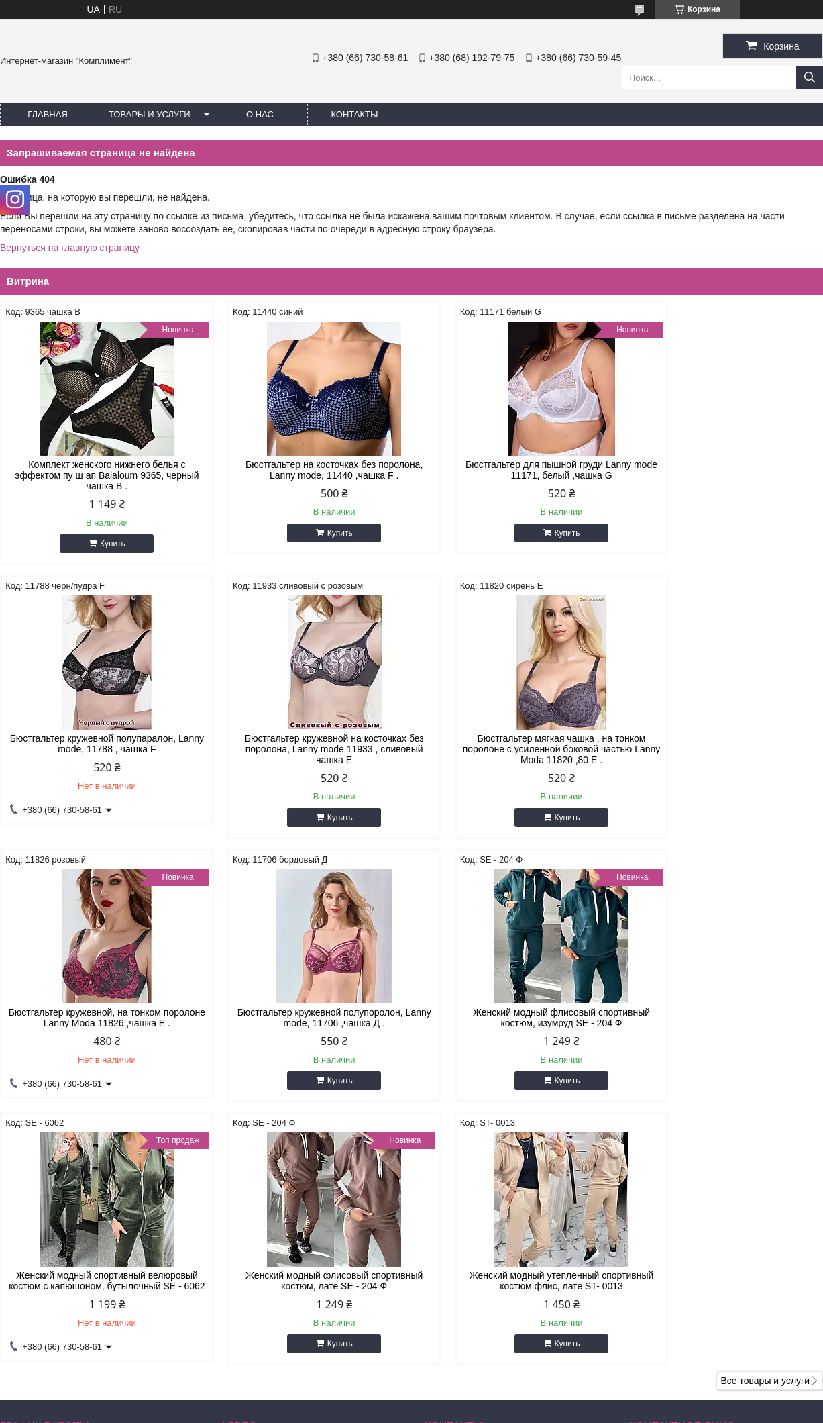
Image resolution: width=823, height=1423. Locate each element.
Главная (48, 114)
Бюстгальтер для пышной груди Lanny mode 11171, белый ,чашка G (516, 470)
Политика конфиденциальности (527, 1410)
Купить (103, 543)
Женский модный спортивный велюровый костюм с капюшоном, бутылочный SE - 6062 (307, 1023)
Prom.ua (468, 1386)
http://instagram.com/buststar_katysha (503, 1310)
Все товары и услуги (765, 1125)
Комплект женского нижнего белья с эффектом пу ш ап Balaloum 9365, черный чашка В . (98, 475)
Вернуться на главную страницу (70, 247)
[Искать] (809, 77)
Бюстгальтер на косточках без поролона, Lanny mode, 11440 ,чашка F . (307, 470)
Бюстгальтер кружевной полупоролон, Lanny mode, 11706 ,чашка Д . (725, 743)
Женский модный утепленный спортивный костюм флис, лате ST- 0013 (725, 1017)
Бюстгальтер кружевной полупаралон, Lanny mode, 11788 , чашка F (725, 470)
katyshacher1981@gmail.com (500, 1327)
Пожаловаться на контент (413, 1410)
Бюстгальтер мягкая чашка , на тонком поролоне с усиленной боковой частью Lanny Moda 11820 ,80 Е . (307, 749)
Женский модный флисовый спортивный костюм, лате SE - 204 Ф (515, 1017)
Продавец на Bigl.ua (411, 1398)
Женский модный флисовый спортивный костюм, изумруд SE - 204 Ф (97, 1017)
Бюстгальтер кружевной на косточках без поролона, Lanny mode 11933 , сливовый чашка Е (97, 749)
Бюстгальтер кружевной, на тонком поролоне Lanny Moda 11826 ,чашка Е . (516, 743)
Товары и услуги (149, 114)
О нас (260, 114)
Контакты (354, 114)
